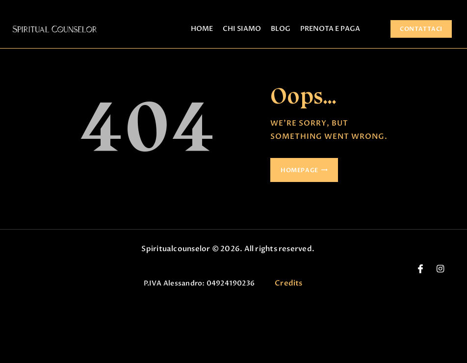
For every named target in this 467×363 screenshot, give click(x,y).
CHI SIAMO (242, 28)
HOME (202, 28)
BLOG (280, 28)
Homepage (299, 170)
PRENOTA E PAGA (330, 28)
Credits (289, 283)
